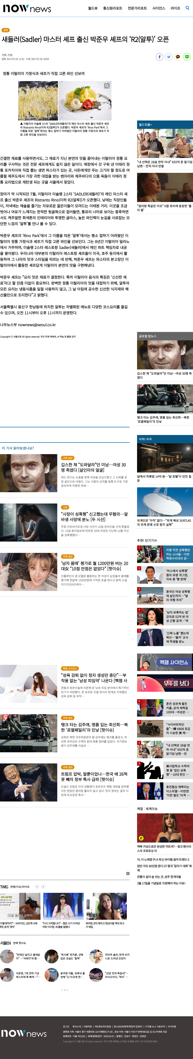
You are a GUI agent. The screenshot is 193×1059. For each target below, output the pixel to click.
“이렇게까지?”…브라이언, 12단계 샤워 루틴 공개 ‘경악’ (61, 925)
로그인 (66, 1026)
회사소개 (77, 1026)
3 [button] (67, 990)
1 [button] (62, 990)
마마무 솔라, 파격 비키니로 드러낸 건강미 (117, 956)
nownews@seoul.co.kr (37, 324)
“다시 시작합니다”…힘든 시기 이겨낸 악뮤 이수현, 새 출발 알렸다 (104, 925)
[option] (62, 912)
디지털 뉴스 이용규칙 (155, 1026)
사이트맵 (172, 1026)
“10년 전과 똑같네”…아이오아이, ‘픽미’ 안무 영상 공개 (116, 977)
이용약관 (88, 1026)
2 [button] (65, 990)
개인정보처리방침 (103, 1026)
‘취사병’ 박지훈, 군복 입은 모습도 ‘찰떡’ (71, 956)
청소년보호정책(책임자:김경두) (128, 1026)
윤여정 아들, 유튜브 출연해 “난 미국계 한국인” (72, 977)
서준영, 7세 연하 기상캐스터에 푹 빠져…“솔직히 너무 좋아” (28, 977)
